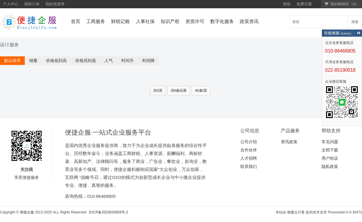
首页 (75, 21)
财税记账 (120, 21)
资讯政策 (289, 141)
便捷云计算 (296, 212)
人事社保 (145, 21)
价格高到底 (85, 60)
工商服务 (95, 21)
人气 (109, 60)
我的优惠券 (55, 4)
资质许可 (194, 21)
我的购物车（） (342, 4)
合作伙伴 (248, 150)
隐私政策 (330, 166)
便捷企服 (27, 212)
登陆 (287, 4)
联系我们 (248, 166)
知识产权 (170, 21)
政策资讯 (249, 21)
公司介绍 (248, 141)
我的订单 (32, 4)
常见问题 (330, 141)
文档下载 (330, 150)
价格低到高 (56, 60)
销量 (33, 60)
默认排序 (12, 60)
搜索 (354, 22)
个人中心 (10, 4)
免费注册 (304, 4)
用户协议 (330, 158)
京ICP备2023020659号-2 (108, 212)
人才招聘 (248, 158)
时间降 (148, 60)
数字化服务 (222, 21)
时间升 (127, 60)
